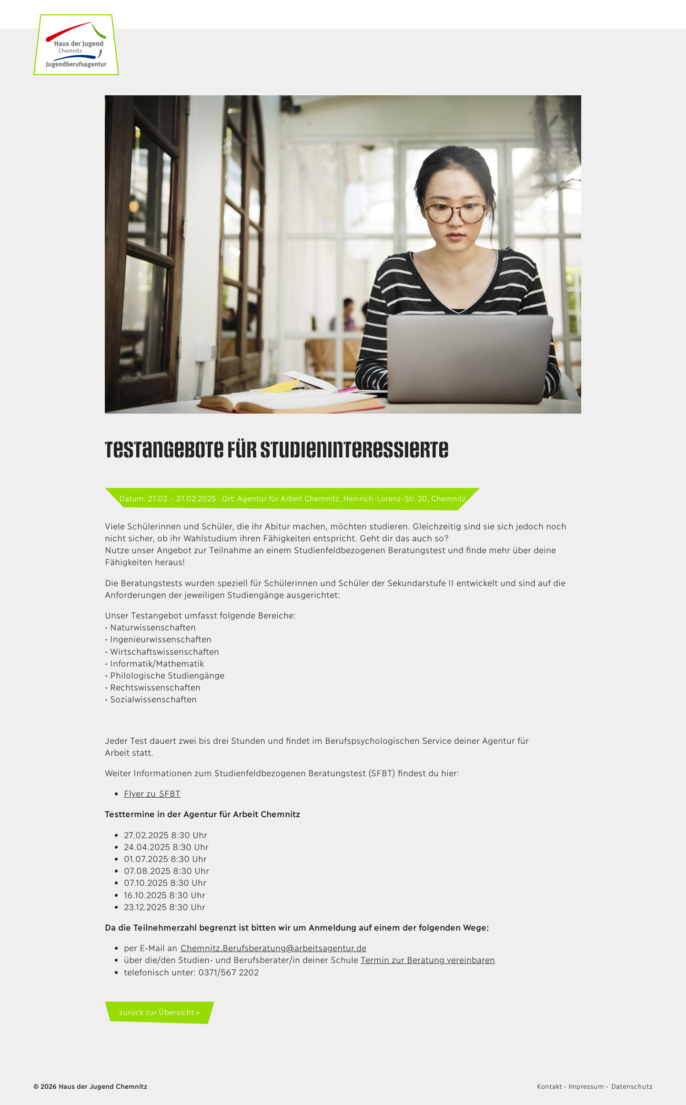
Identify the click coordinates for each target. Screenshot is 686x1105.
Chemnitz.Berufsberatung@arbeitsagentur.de (273, 947)
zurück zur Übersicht (156, 1011)
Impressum (586, 1086)
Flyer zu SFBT (152, 793)
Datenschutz (632, 1086)
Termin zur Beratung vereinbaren (428, 959)
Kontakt (549, 1086)
